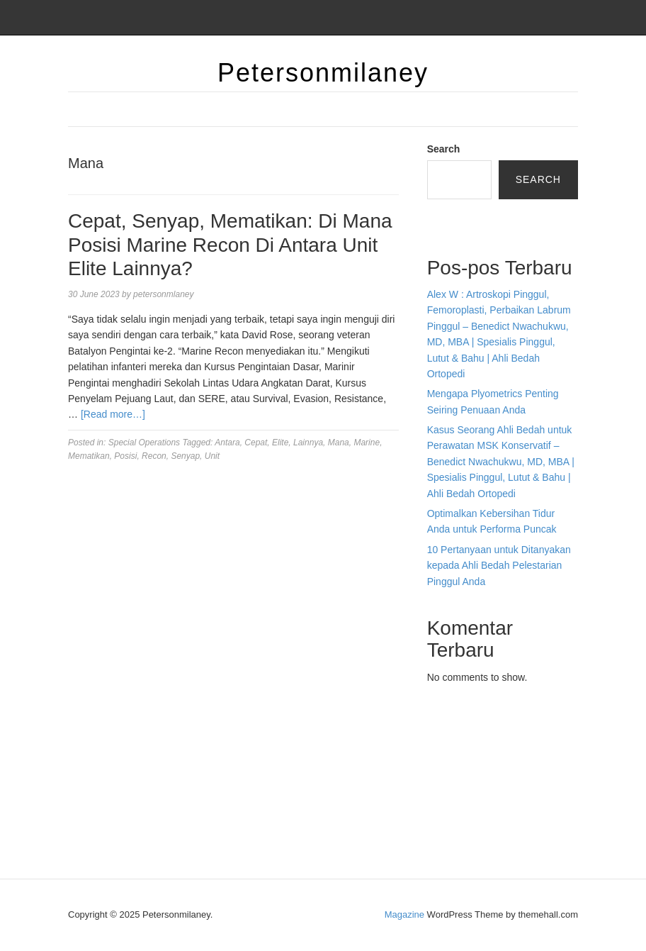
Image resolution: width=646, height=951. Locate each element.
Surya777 (448, 835)
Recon (154, 456)
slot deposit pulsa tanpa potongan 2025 (492, 787)
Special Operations (144, 442)
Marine (366, 442)
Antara (227, 442)
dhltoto (442, 708)
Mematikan (89, 456)
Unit (212, 456)
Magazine (404, 914)
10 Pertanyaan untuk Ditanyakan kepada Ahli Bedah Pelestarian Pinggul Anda (499, 565)
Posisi (125, 456)
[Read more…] (113, 414)
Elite (280, 442)
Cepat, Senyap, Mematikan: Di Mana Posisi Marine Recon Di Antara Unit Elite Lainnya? (230, 244)
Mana (338, 442)
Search (443, 149)
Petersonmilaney (323, 72)
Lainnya (308, 442)
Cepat (255, 442)
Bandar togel (455, 221)
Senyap (185, 456)
